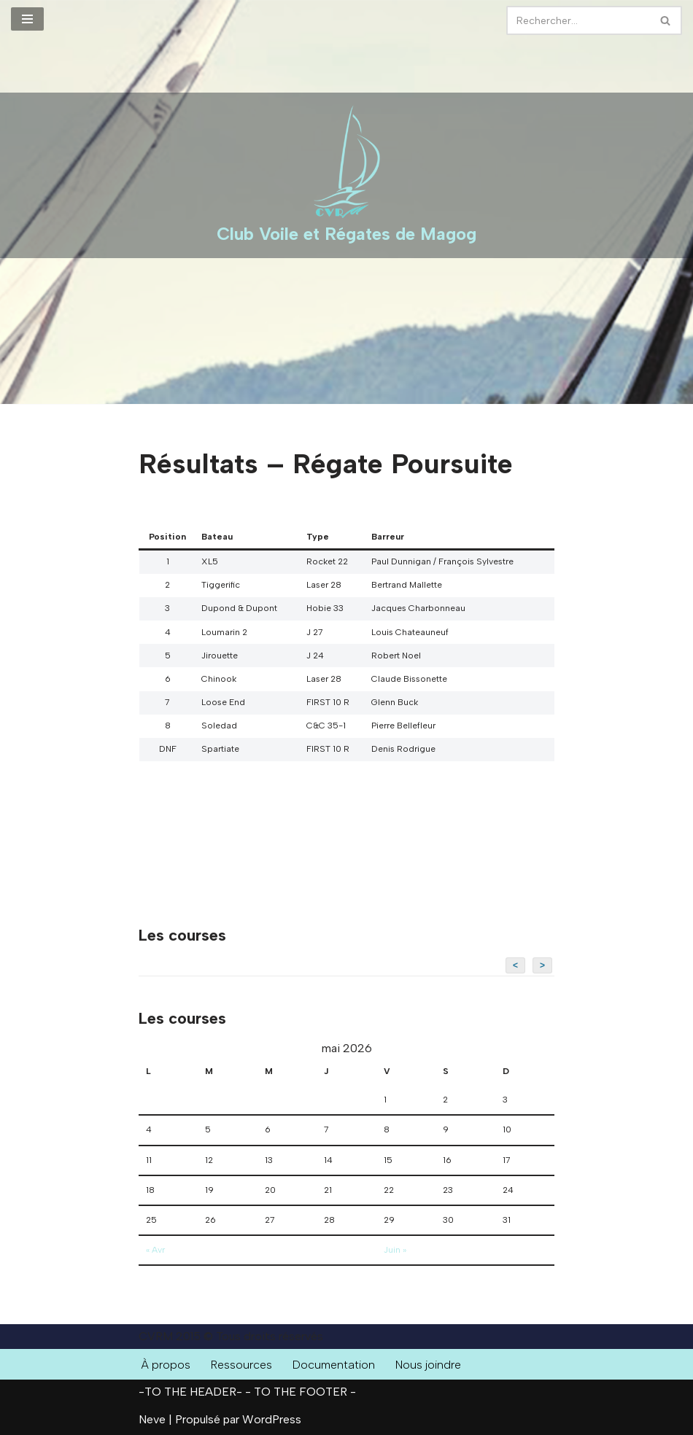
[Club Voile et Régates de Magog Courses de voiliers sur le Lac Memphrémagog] (346, 175)
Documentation (334, 1365)
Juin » (395, 1250)
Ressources (242, 1365)
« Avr (155, 1250)
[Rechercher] (577, 20)
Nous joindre (429, 1365)
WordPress (271, 1419)
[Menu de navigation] (27, 19)
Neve (152, 1419)
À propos (166, 1365)
